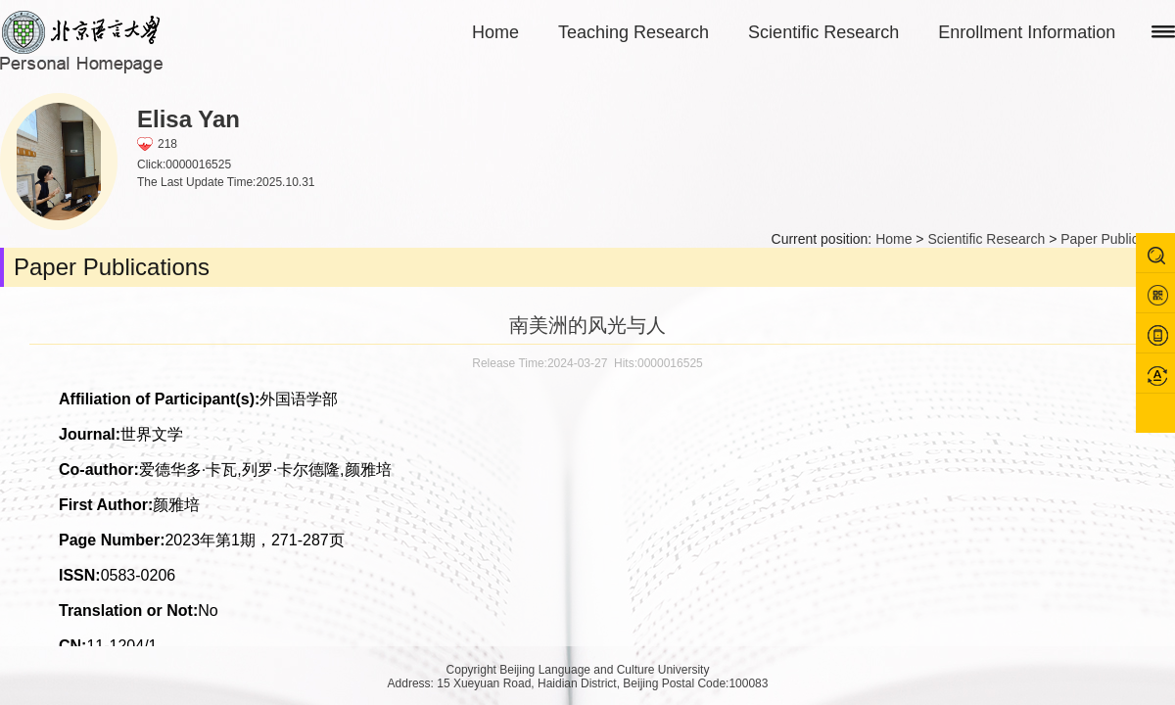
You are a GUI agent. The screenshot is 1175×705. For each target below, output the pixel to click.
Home (495, 32)
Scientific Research (823, 32)
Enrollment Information (1026, 32)
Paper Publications (1117, 239)
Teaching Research (633, 32)
